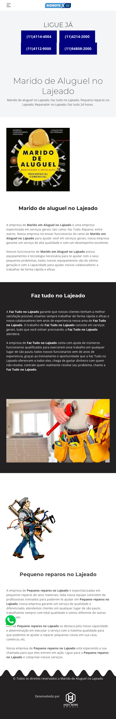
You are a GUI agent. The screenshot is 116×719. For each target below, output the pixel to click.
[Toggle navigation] (8, 5)
